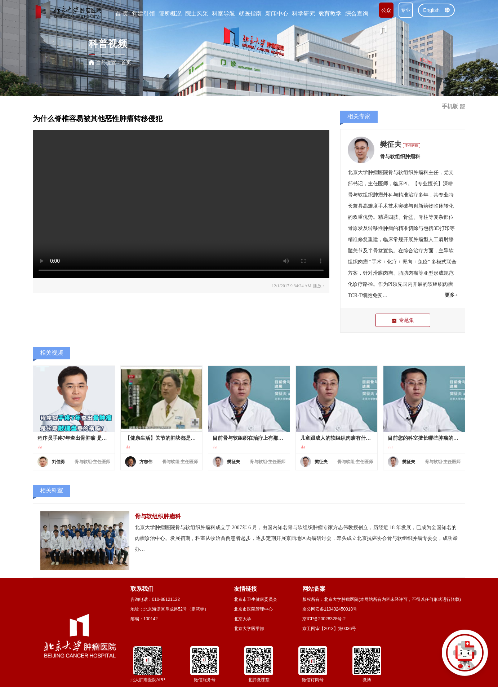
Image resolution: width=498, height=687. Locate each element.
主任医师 (411, 145)
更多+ (451, 295)
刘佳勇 (58, 461)
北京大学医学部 (249, 628)
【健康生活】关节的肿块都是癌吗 (161, 438)
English (436, 10)
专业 (406, 10)
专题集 (402, 320)
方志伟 (145, 461)
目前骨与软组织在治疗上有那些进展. (249, 438)
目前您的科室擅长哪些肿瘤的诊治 (424, 438)
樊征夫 (390, 144)
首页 (126, 62)
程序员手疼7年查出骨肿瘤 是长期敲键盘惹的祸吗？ (73, 438)
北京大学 (242, 618)
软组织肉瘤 (440, 284)
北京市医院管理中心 (253, 609)
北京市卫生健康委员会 (255, 599)
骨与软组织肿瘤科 (400, 156)
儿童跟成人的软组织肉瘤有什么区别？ (336, 438)
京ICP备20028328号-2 (324, 618)
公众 (386, 10)
